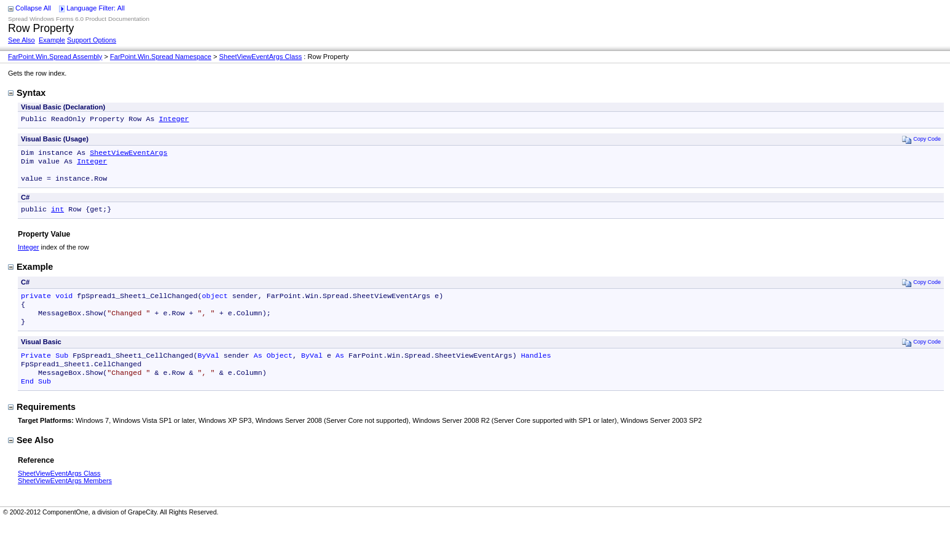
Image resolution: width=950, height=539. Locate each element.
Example (52, 40)
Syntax (26, 93)
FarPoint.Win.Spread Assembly (55, 56)
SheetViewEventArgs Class (260, 56)
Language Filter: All (95, 8)
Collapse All (33, 8)
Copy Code (921, 140)
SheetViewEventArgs (128, 155)
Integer (174, 120)
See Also (21, 40)
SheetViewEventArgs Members (65, 498)
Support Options (91, 40)
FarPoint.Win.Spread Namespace (160, 56)
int (57, 216)
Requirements (42, 424)
